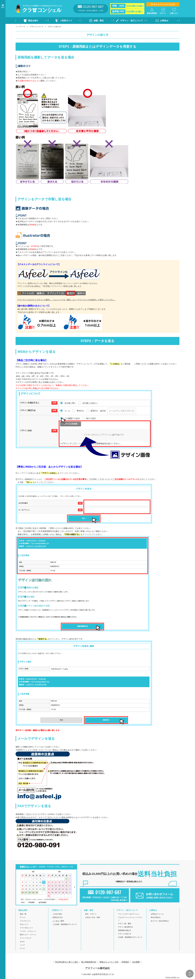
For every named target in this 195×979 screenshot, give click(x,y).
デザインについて (36, 27)
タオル (22, 942)
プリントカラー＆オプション (128, 914)
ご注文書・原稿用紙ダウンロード (64, 924)
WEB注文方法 (57, 917)
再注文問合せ (156, 917)
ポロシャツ (24, 924)
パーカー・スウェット (28, 931)
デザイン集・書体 (124, 924)
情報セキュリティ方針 (109, 962)
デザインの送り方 (124, 934)
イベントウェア (25, 938)
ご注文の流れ (57, 914)
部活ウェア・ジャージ (28, 935)
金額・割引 (99, 20)
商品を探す (33, 20)
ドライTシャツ (25, 921)
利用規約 (125, 962)
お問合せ (164, 20)
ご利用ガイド (66, 20)
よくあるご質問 (58, 921)
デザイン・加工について (131, 20)
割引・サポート (91, 914)
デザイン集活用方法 (125, 927)
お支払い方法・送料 (92, 917)
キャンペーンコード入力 (164, 4)
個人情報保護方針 (88, 962)
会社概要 (136, 962)
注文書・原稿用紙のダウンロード (130, 937)
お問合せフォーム (157, 914)
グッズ (22, 948)
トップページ (20, 27)
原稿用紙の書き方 (124, 930)
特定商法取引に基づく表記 (67, 962)
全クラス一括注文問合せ (160, 921)
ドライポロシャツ (26, 928)
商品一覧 (23, 914)
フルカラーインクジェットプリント (130, 918)
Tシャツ (23, 917)
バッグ (22, 945)
